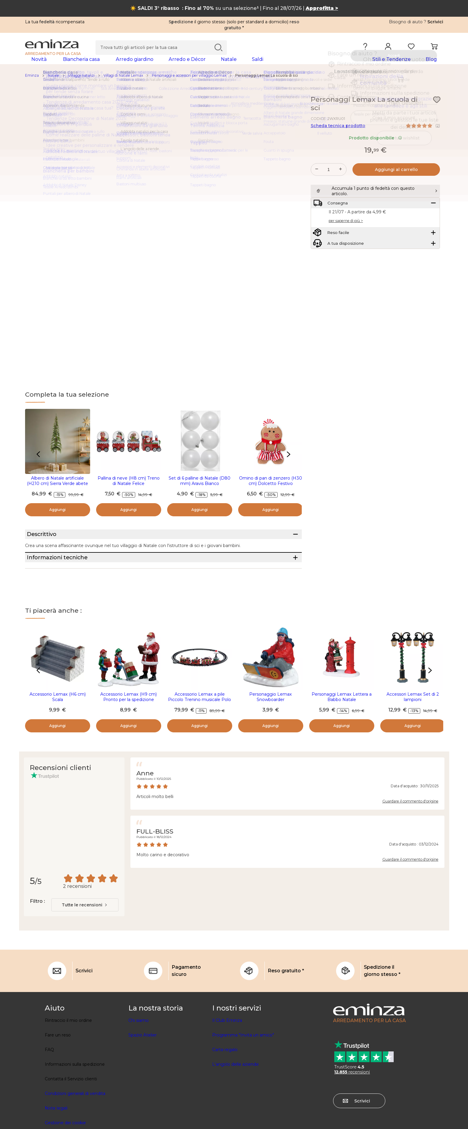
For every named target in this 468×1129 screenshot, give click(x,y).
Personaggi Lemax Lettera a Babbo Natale (342, 728)
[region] (234, 85)
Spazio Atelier (142, 1067)
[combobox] (85, 936)
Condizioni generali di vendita (75, 1125)
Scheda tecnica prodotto (338, 135)
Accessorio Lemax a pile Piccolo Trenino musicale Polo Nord (199, 731)
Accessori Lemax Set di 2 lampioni (413, 728)
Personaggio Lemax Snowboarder (270, 728)
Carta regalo (225, 1081)
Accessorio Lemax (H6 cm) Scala (58, 728)
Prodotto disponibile (375, 147)
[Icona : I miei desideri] (436, 109)
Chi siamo (138, 1052)
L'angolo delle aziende (235, 1096)
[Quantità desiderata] (328, 179)
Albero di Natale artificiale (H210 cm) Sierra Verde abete (57, 490)
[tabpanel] (182, 65)
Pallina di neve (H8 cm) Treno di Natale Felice (129, 490)
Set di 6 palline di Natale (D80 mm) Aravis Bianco (199, 490)
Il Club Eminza (227, 1052)
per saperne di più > (346, 245)
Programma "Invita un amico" (243, 1067)
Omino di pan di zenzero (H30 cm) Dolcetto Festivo (270, 490)
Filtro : (37, 933)
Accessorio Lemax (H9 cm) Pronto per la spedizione (128, 728)
